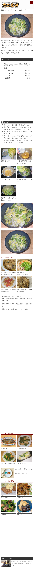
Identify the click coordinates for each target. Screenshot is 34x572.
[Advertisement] (17, 100)
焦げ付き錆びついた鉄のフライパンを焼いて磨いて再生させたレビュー (21, 563)
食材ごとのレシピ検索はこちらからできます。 (15, 309)
